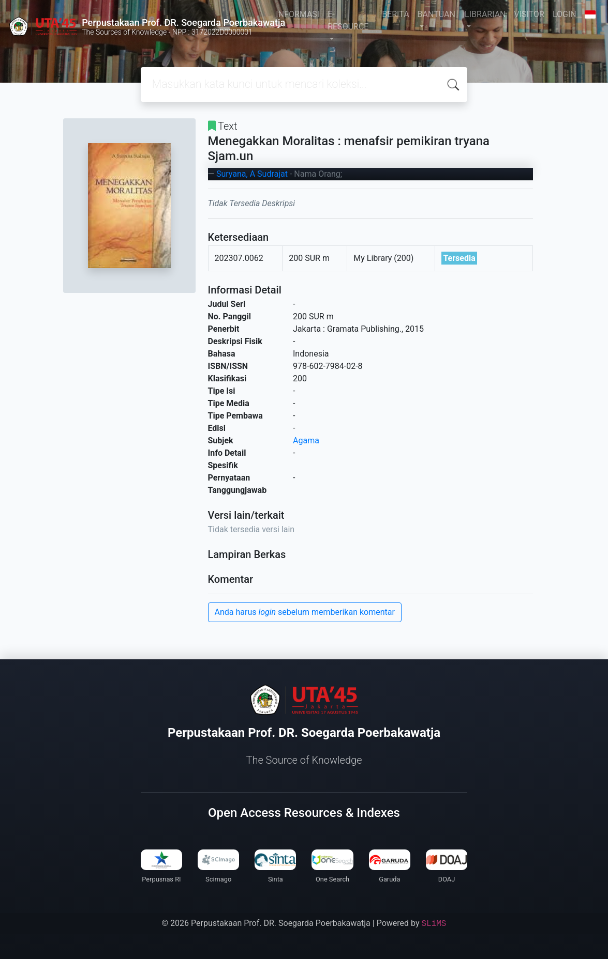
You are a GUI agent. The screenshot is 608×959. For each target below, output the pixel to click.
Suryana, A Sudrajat (252, 174)
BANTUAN (436, 14)
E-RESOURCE (348, 20)
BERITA (395, 14)
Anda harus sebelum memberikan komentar (305, 612)
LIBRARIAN (485, 14)
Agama (306, 440)
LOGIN (564, 14)
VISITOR (529, 14)
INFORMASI (297, 14)
